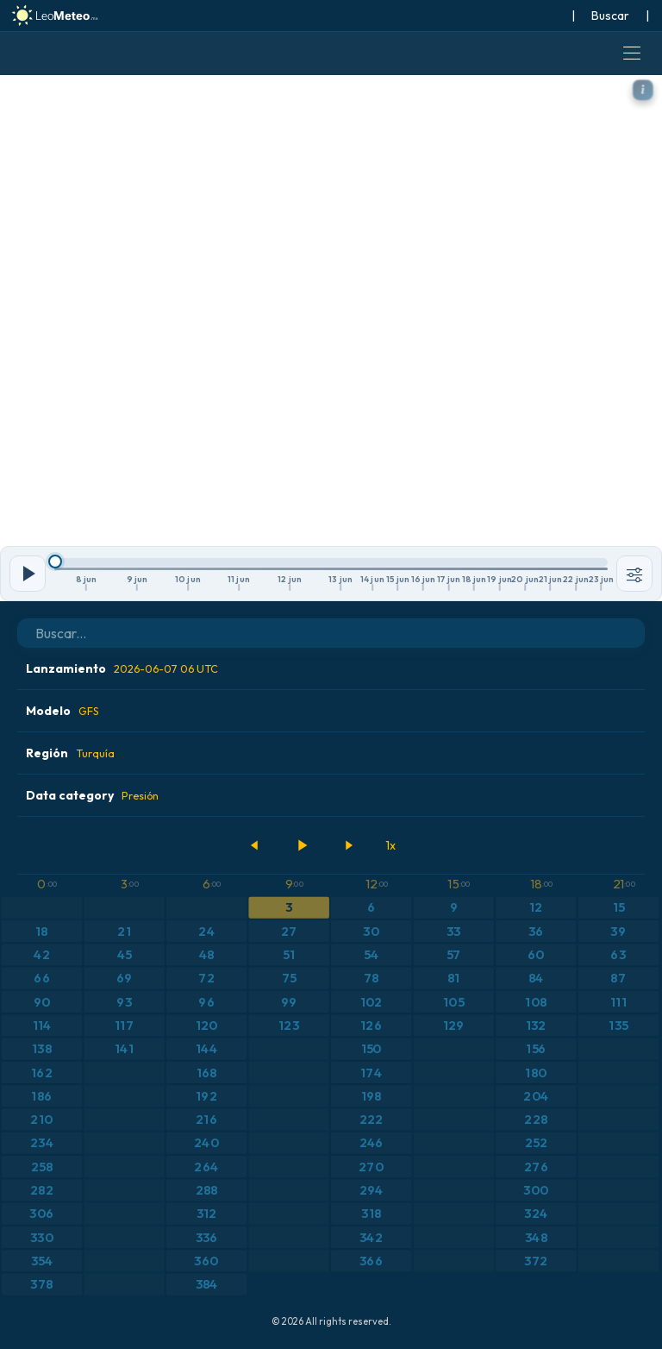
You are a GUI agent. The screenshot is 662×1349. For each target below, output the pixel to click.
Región (70, 753)
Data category (92, 795)
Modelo (62, 710)
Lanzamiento (122, 668)
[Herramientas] (634, 573)
